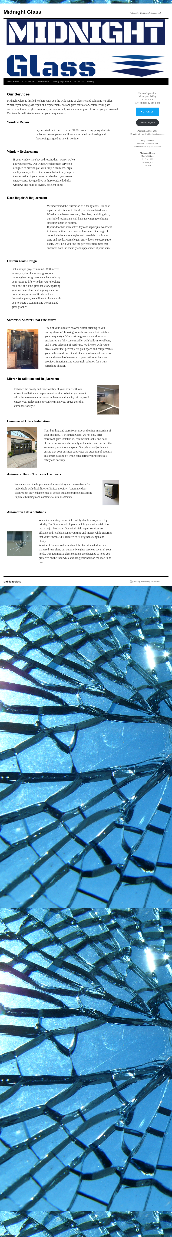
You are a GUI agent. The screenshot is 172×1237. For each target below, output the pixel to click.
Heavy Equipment (62, 81)
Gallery (90, 81)
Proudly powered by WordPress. (146, 581)
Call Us (146, 112)
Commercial (28, 81)
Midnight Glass (22, 12)
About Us (79, 81)
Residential (13, 81)
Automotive (43, 81)
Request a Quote (147, 122)
